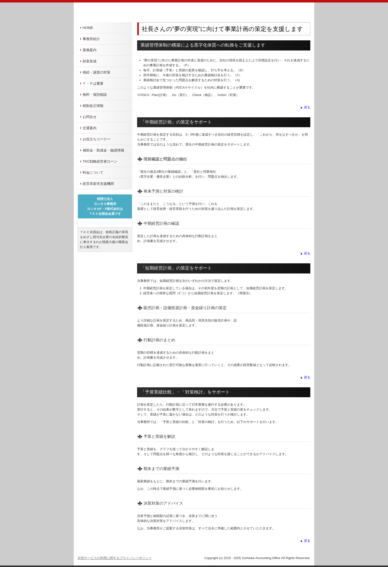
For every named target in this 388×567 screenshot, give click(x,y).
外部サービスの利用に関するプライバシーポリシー (115, 558)
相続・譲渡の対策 (96, 72)
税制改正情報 (93, 106)
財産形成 (90, 61)
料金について (93, 172)
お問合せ (90, 117)
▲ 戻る (305, 107)
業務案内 (90, 50)
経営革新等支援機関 (98, 184)
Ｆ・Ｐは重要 (93, 83)
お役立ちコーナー (96, 139)
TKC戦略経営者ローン (100, 161)
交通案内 (90, 128)
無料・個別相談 (95, 95)
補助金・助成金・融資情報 (103, 150)
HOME (88, 28)
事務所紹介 (91, 39)
